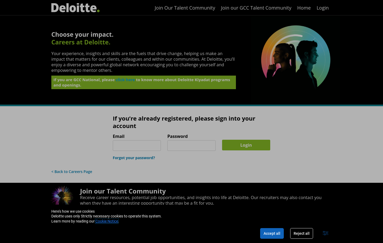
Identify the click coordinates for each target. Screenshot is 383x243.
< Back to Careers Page (71, 171)
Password (177, 136)
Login (323, 8)
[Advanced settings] (325, 233)
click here (125, 80)
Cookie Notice (106, 221)
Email (118, 136)
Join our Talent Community (123, 191)
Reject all (302, 233)
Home (304, 8)
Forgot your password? (134, 157)
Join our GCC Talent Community (256, 8)
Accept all (272, 233)
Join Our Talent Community (185, 8)
